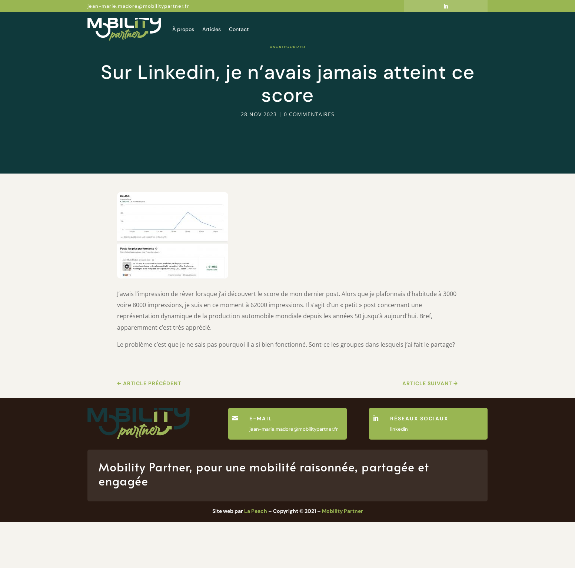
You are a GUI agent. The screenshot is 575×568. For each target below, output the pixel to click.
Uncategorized (287, 93)
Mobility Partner (342, 557)
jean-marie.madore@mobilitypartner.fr (138, 6)
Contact (239, 29)
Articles (211, 29)
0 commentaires (309, 160)
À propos (183, 29)
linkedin (399, 475)
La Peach (255, 557)
